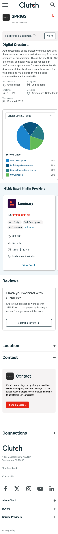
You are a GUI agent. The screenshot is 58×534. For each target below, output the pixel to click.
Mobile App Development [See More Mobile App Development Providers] (22, 165)
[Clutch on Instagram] (29, 488)
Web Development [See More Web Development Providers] (18, 160)
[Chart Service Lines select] (30, 116)
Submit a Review (27, 322)
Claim (50, 36)
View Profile (29, 265)
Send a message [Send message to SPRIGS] (17, 405)
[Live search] (52, 5)
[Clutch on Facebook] (5, 488)
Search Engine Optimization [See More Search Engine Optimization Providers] (23, 170)
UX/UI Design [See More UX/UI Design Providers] (16, 175)
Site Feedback (9, 468)
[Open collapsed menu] (5, 5)
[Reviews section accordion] (29, 281)
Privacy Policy (8, 530)
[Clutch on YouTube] (40, 488)
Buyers (6, 508)
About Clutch (9, 500)
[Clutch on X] (17, 488)
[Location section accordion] (29, 345)
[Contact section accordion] (29, 357)
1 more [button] (30, 227)
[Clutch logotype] (12, 448)
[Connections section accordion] (29, 433)
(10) (28, 215)
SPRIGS (19, 16)
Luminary (25, 203)
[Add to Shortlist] (54, 15)
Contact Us (8, 476)
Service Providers (12, 517)
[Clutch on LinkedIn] (52, 488)
